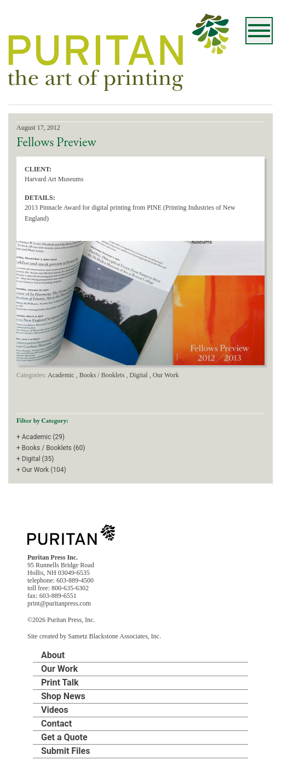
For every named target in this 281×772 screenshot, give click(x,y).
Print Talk (59, 682)
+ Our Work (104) (41, 470)
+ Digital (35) (35, 459)
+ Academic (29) (40, 437)
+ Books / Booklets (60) (50, 448)
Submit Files (65, 751)
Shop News (63, 696)
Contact (56, 723)
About (53, 655)
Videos (54, 710)
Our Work (59, 669)
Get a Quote (64, 737)
